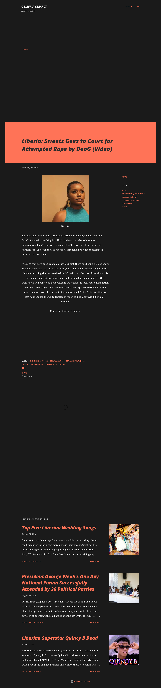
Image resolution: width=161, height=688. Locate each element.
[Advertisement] (80, 30)
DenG (124, 190)
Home (25, 50)
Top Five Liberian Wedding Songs (59, 527)
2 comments (34, 561)
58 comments (35, 671)
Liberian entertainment (130, 200)
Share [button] (124, 177)
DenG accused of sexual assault (133, 193)
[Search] (129, 6)
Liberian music (127, 203)
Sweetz (124, 207)
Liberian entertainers (129, 197)
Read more (95, 561)
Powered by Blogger (80, 681)
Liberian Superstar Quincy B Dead (60, 638)
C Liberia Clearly (34, 6)
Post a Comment (36, 623)
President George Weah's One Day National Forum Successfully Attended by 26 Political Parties (60, 582)
